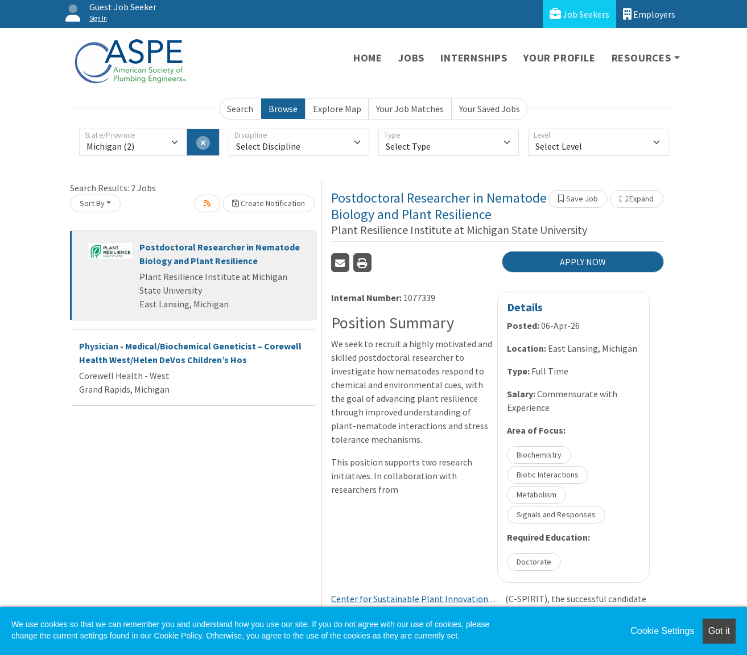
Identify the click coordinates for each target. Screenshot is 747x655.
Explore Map (337, 108)
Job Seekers (579, 14)
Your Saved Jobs (489, 108)
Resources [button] (641, 57)
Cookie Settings (662, 631)
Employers (649, 14)
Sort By (92, 203)
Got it (719, 631)
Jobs (411, 57)
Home (367, 57)
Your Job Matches (410, 108)
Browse (283, 108)
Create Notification (268, 203)
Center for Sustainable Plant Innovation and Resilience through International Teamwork (416, 598)
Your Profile (559, 57)
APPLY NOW (583, 261)
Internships (473, 57)
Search (240, 108)
